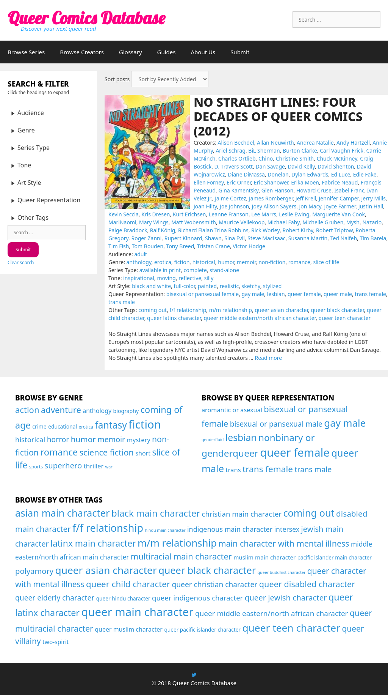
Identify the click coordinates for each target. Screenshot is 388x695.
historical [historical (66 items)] (30, 439)
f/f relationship (188, 310)
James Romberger (271, 198)
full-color (184, 286)
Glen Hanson (277, 190)
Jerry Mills (373, 198)
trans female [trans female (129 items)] (267, 469)
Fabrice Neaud (340, 182)
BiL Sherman (264, 150)
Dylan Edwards (309, 174)
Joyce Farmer (339, 206)
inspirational (138, 278)
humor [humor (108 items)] (83, 439)
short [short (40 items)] (142, 453)
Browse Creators (82, 52)
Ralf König (162, 230)
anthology (139, 262)
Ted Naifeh (343, 238)
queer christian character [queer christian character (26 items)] (214, 584)
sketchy (251, 286)
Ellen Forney (209, 182)
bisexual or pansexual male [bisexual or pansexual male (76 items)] (276, 424)
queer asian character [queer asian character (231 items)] (106, 570)
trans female (370, 294)
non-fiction (271, 262)
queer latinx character (174, 317)
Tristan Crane (213, 246)
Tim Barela (373, 238)
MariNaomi (122, 222)
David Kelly (301, 166)
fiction (181, 262)
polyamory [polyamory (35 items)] (34, 571)
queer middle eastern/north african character (260, 317)
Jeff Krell (306, 198)
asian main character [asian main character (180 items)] (62, 512)
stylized (272, 286)
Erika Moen (305, 182)
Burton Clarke (300, 150)
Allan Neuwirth (275, 142)
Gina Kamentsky (238, 190)
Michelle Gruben (322, 222)
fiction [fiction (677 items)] (144, 424)
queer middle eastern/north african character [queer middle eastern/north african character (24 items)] (271, 613)
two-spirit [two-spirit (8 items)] (55, 642)
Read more (268, 357)
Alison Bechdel (236, 142)
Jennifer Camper (339, 198)
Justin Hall (370, 206)
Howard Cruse (314, 190)
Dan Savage (270, 166)
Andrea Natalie (315, 142)
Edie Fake (365, 174)
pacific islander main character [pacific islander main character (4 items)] (334, 557)
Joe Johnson (234, 206)
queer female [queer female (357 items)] (295, 452)
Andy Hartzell (353, 142)
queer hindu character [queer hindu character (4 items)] (123, 598)
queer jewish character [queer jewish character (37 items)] (286, 597)
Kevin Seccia (123, 214)
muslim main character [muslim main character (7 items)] (264, 557)
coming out (152, 310)
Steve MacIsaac (266, 238)
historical (203, 262)
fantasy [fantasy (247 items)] (111, 425)
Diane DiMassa (246, 174)
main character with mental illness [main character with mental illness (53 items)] (283, 543)
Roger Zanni (146, 238)
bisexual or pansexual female (202, 294)
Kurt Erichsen (189, 214)
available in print (160, 270)
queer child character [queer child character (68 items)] (128, 584)
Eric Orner (239, 182)
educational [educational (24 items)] (62, 426)
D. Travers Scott (233, 166)
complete (195, 270)
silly (209, 278)
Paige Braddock (127, 230)
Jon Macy (310, 206)
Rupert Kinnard (183, 238)
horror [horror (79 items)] (58, 439)
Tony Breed (180, 246)
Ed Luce (340, 174)
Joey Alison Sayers (274, 206)
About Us (203, 52)
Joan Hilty (205, 206)
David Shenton (336, 166)
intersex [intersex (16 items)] (287, 529)
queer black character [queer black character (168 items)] (207, 570)
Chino (265, 158)
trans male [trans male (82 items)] (313, 469)
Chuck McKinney (337, 158)
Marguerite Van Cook (338, 214)
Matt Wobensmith (193, 222)
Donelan (278, 174)
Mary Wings (154, 222)
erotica (162, 262)
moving (166, 278)
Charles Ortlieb (237, 158)
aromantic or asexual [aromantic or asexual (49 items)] (232, 410)
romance (299, 262)
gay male (253, 294)
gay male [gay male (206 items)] (345, 423)
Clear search (21, 262)
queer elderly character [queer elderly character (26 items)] (54, 598)
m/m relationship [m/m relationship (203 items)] (177, 543)
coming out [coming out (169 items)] (308, 512)
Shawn (213, 238)
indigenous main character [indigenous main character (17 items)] (229, 529)
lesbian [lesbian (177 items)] (241, 437)
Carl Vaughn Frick (341, 150)
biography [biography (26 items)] (126, 410)
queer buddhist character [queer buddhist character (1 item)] (282, 572)
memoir (246, 262)
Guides (166, 52)
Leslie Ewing (294, 214)
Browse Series (26, 52)
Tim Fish (118, 246)
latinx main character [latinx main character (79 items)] (93, 543)
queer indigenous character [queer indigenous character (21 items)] (197, 597)
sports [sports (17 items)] (36, 466)
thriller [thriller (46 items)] (94, 466)
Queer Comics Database (86, 17)
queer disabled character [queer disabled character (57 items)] (307, 583)
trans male (121, 302)
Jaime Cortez (230, 198)
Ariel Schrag (231, 150)
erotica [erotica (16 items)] (85, 427)
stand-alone (224, 270)
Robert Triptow (334, 230)
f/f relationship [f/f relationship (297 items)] (107, 528)
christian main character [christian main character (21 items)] (242, 513)
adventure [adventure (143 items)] (61, 409)
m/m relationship (230, 310)
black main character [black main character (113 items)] (155, 513)
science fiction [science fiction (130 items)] (107, 452)
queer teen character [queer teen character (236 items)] (291, 628)
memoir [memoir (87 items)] (111, 439)
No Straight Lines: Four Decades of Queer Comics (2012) (278, 116)
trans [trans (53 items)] (233, 469)
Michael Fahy (284, 222)
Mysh (353, 222)
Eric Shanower (271, 182)
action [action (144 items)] (27, 409)
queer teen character (345, 317)
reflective (189, 278)
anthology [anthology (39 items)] (97, 411)
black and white (151, 286)
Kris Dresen (155, 214)
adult (140, 254)
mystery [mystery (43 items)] (138, 439)
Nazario (372, 222)
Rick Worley (265, 230)
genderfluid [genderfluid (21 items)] (213, 439)
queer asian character (281, 310)
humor (226, 262)
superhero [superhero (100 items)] (63, 465)
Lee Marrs (263, 214)
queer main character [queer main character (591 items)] (137, 611)
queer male (338, 294)
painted (207, 286)
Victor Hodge (249, 246)
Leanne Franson (229, 214)
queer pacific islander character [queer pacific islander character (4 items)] (202, 629)
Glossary (130, 52)
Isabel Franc (349, 190)
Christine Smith (295, 158)
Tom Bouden (147, 246)
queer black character (337, 310)
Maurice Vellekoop (241, 222)
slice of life (326, 262)
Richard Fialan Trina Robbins (213, 230)
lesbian (276, 294)
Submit (239, 52)
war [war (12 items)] (109, 467)
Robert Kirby (297, 230)
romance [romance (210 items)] (59, 452)
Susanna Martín (307, 238)
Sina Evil (234, 238)
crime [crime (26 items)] (39, 426)
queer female (304, 294)
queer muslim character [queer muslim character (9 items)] (129, 629)
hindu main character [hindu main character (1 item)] (165, 530)
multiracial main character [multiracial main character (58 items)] (181, 556)
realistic (229, 286)
